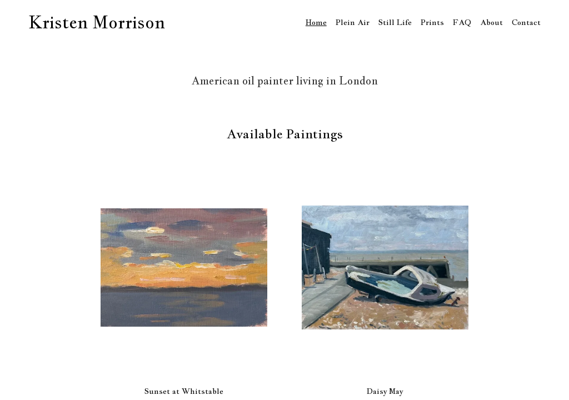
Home (316, 22)
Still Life (395, 22)
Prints (432, 22)
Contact (526, 22)
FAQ (462, 22)
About (491, 22)
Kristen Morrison (96, 22)
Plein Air (353, 22)
